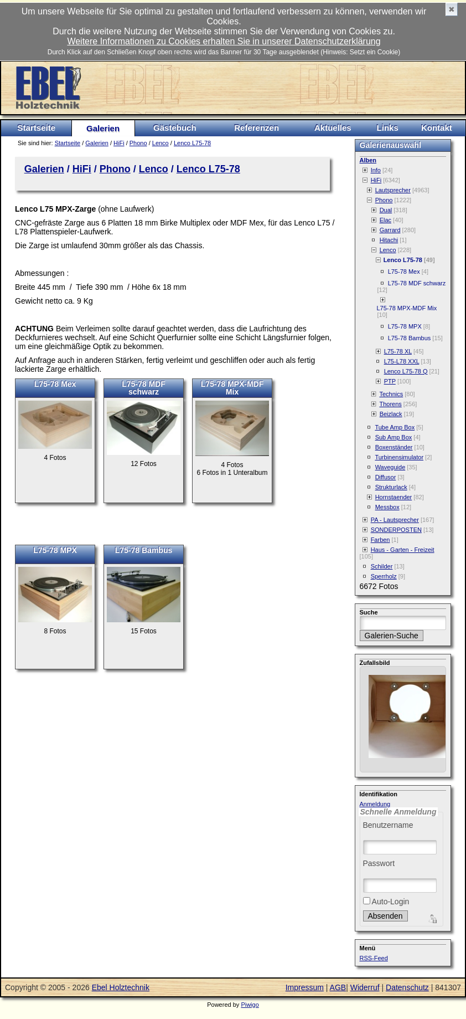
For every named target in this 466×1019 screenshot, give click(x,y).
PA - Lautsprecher (395, 519)
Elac (385, 220)
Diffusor (385, 477)
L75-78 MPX (55, 550)
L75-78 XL (398, 351)
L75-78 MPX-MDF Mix (232, 388)
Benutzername (388, 825)
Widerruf (365, 987)
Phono (138, 143)
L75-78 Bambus (143, 550)
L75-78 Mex (55, 384)
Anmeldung (375, 804)
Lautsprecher (393, 190)
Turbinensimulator (399, 457)
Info (376, 170)
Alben (368, 160)
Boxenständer (394, 447)
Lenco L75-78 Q (406, 371)
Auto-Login (386, 901)
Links (387, 127)
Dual (386, 210)
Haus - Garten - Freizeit (402, 549)
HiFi (119, 143)
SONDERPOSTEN (396, 529)
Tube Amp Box (395, 427)
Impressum (305, 987)
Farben (380, 539)
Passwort (379, 863)
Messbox (387, 507)
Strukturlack (391, 487)
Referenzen (256, 127)
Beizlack (391, 414)
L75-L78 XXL (402, 361)
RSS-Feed (374, 958)
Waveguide (390, 467)
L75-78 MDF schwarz (143, 388)
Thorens (390, 404)
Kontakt (436, 127)
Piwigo (249, 1004)
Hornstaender (393, 497)
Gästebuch (174, 127)
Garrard (390, 230)
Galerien (103, 128)
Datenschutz (407, 987)
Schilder (382, 566)
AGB (338, 987)
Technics (391, 394)
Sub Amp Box (393, 437)
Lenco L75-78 (192, 143)
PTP (390, 381)
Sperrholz (384, 576)
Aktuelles (332, 127)
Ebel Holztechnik (120, 987)
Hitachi (389, 240)
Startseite (36, 127)
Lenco (160, 143)
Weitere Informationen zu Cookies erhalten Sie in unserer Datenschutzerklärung (223, 41)
